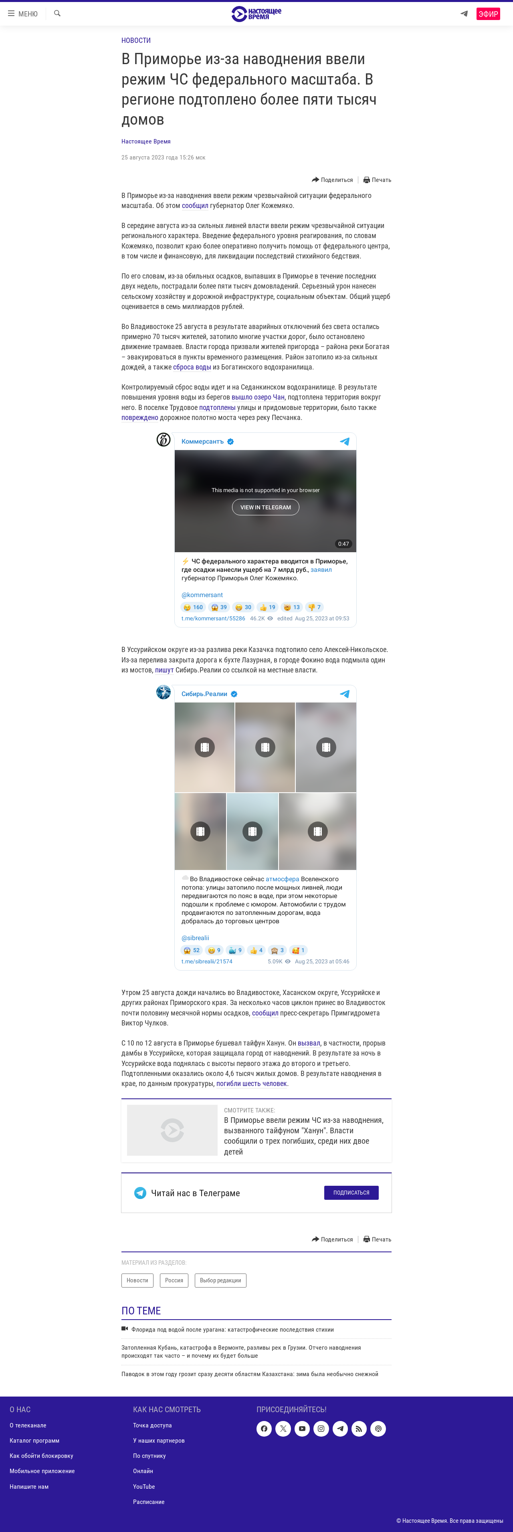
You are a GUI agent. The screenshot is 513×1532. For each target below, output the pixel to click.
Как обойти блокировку (41, 1456)
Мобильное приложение (42, 1471)
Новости (136, 40)
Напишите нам (29, 1486)
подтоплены (217, 407)
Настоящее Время (146, 141)
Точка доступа (152, 1425)
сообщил (195, 205)
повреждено (139, 417)
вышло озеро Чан (258, 397)
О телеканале (28, 1425)
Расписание (149, 1502)
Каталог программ (34, 1441)
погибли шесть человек (251, 1083)
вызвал (309, 1043)
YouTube (144, 1486)
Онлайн (143, 1471)
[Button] (332, 180)
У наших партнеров (159, 1441)
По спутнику (149, 1456)
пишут (164, 670)
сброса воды (192, 367)
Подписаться (351, 1192)
